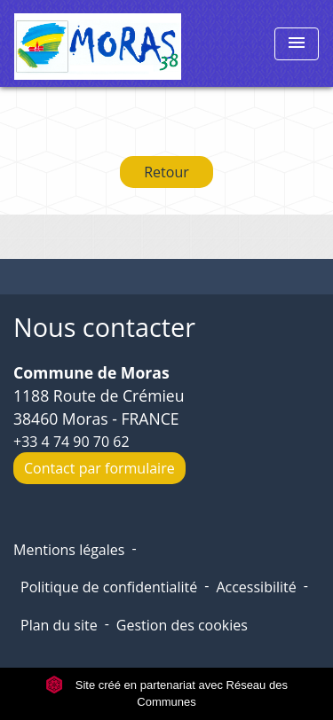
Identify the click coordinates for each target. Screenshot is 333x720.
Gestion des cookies (182, 625)
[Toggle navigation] (296, 43)
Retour (166, 172)
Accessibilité (256, 587)
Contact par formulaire (99, 468)
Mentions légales (68, 550)
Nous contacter (104, 327)
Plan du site (59, 625)
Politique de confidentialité (108, 587)
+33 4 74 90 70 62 (71, 441)
